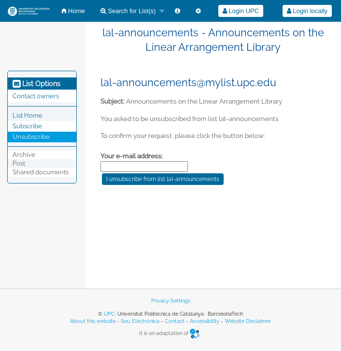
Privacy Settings (170, 301)
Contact (175, 321)
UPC (109, 314)
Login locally (307, 11)
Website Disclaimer (248, 321)
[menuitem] (73, 11)
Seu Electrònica (140, 321)
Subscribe (27, 126)
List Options (36, 84)
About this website (92, 321)
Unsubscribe (31, 136)
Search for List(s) (128, 11)
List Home (28, 115)
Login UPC (241, 11)
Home (73, 11)
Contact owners (36, 96)
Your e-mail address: (131, 156)
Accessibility (204, 321)
